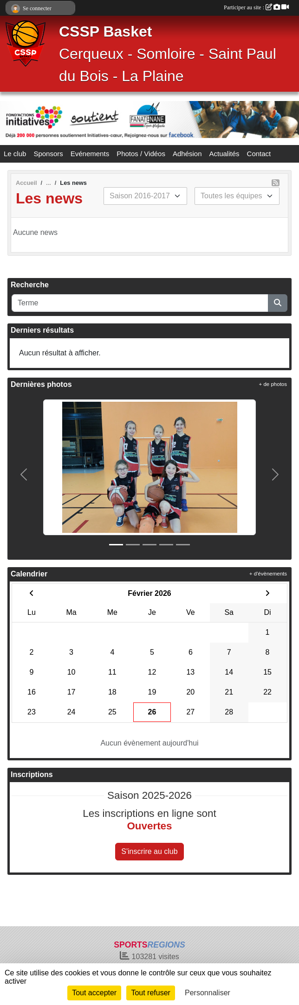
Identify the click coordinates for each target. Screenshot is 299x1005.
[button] (24, 474)
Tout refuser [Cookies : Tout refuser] (150, 993)
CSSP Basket (105, 31)
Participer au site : (256, 7)
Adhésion (187, 154)
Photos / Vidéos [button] (141, 154)
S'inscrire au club (149, 851)
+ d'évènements (268, 573)
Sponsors (48, 154)
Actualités (224, 154)
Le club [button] (15, 154)
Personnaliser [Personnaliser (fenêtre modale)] (207, 993)
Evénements (90, 154)
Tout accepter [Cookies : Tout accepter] (94, 993)
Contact (259, 154)
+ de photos (273, 384)
